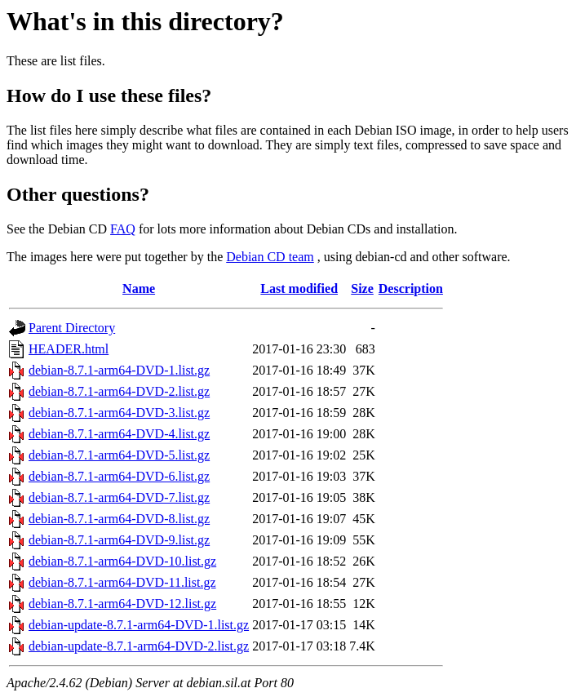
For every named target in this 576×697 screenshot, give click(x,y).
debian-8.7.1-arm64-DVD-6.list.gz (119, 476)
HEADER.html (69, 349)
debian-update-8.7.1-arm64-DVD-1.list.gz (139, 625)
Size (362, 288)
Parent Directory (72, 328)
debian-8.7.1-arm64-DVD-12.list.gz (122, 603)
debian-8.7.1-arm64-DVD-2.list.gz (119, 391)
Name (138, 288)
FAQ (122, 229)
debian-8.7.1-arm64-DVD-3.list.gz (119, 413)
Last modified (299, 288)
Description (411, 288)
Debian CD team (270, 257)
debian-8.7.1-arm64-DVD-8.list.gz (119, 519)
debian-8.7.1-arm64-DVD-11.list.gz (122, 582)
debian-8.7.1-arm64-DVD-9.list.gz (119, 540)
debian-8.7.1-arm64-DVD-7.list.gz (119, 497)
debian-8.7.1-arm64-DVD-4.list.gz (119, 434)
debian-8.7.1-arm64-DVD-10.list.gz (122, 561)
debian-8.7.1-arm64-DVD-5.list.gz (119, 455)
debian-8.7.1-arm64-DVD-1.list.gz (119, 370)
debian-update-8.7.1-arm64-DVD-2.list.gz (139, 646)
